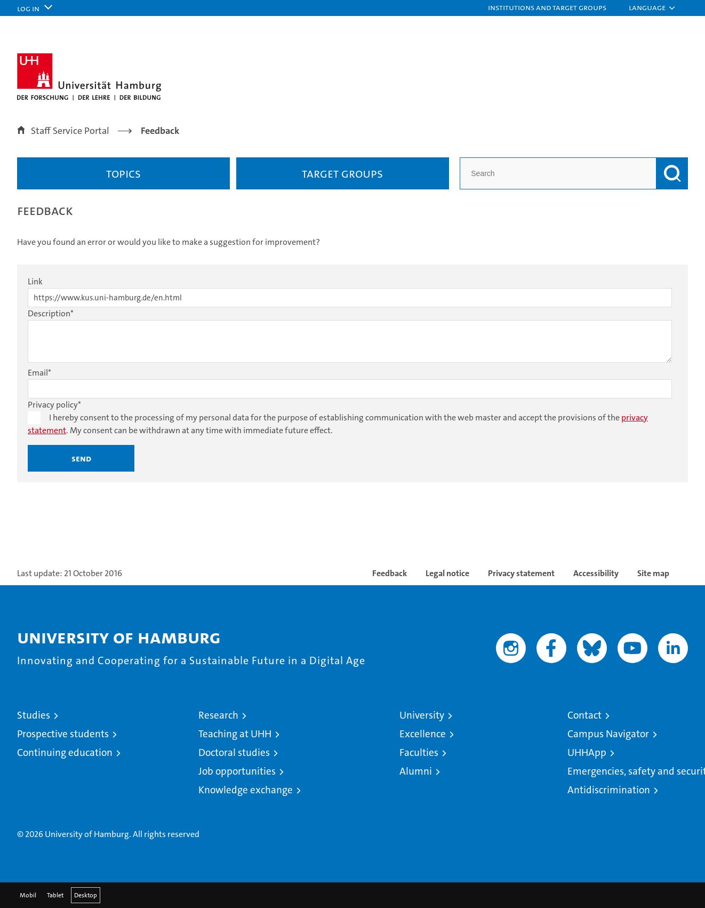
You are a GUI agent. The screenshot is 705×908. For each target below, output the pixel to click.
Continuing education (65, 752)
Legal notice (447, 573)
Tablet (55, 895)
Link (35, 281)
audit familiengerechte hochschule (504, 813)
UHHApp (586, 752)
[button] (552, 8)
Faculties (418, 752)
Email (39, 372)
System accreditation (666, 808)
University (421, 715)
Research (218, 715)
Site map (653, 573)
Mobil (28, 895)
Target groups (342, 173)
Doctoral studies (234, 752)
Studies (33, 715)
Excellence (422, 733)
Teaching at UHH (234, 733)
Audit (547, 802)
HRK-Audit (610, 802)
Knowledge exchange (245, 790)
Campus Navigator (608, 733)
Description (51, 313)
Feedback (389, 573)
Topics (123, 173)
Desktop (85, 895)
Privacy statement (521, 573)
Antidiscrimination (608, 790)
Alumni (415, 771)
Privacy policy (54, 404)
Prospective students (63, 733)
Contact (584, 715)
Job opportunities (237, 771)
